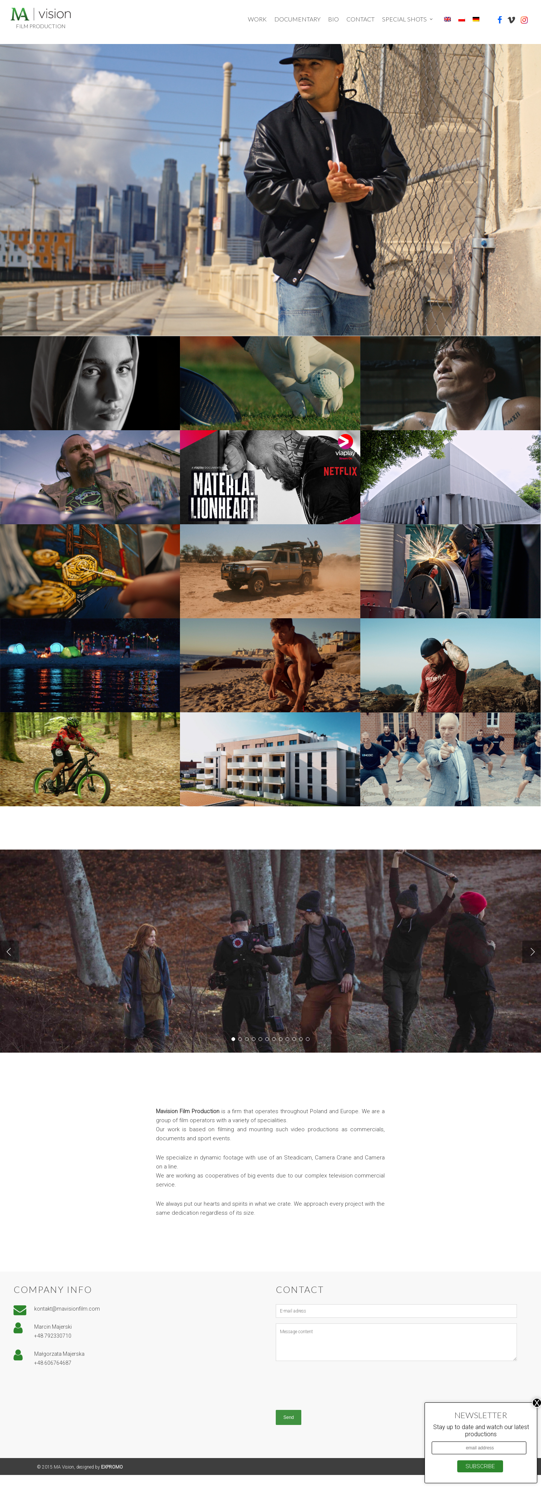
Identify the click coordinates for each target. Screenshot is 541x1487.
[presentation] (333, 1396)
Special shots (408, 19)
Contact (360, 19)
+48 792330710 (52, 1348)
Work (257, 19)
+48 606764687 (52, 1375)
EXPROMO (112, 1479)
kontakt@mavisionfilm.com (67, 1321)
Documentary (297, 19)
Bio (333, 19)
